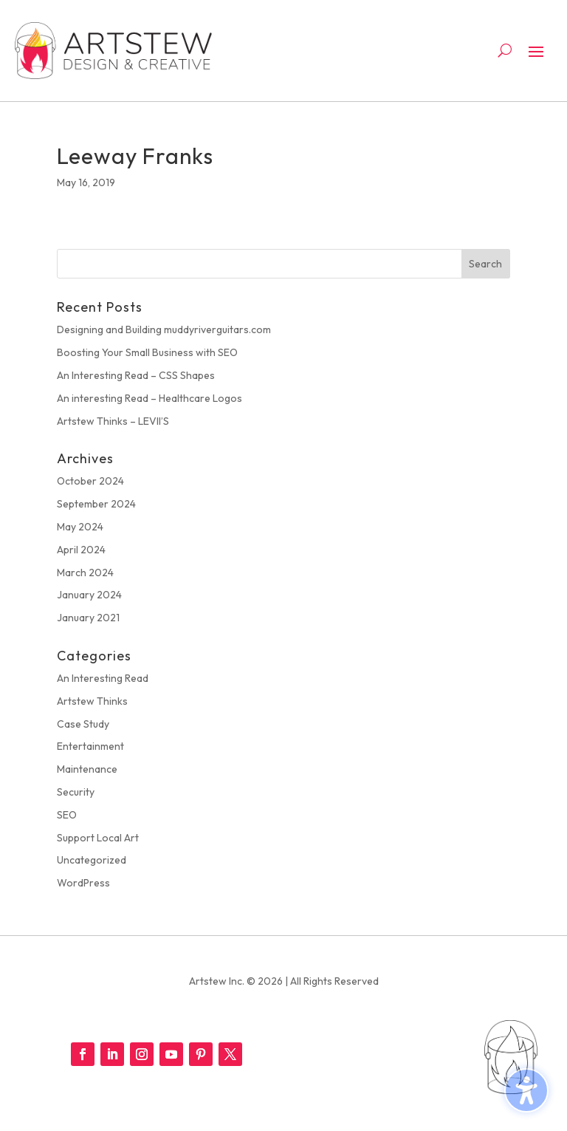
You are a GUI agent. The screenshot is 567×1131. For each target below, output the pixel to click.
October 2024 (90, 481)
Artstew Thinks (92, 701)
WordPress (83, 882)
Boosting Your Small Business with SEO (147, 352)
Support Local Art (98, 837)
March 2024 (85, 572)
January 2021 (88, 617)
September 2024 (96, 503)
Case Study (83, 724)
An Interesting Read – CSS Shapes (136, 375)
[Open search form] (505, 50)
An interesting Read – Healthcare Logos (149, 398)
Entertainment (90, 746)
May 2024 (80, 526)
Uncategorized (91, 860)
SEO (67, 814)
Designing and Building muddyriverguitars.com (164, 329)
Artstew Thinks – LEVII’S (113, 421)
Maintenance (87, 769)
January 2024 (89, 594)
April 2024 (81, 549)
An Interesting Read (102, 678)
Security (75, 792)
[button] (536, 51)
